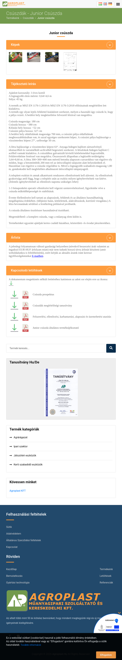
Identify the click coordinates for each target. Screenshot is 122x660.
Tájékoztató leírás (23, 84)
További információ (31, 644)
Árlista (15, 238)
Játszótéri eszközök (23, 455)
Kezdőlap (11, 569)
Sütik (9, 526)
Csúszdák (28, 18)
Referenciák (106, 582)
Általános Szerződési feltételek (23, 540)
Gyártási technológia (17, 582)
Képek (15, 45)
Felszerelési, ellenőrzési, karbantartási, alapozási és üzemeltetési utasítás (72, 316)
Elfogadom (106, 654)
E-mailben (37, 255)
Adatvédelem (13, 533)
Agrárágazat (18, 437)
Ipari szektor (19, 446)
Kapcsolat (11, 546)
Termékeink (12, 18)
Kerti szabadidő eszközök (26, 464)
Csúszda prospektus (43, 294)
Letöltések (106, 575)
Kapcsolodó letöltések (26, 270)
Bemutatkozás (14, 575)
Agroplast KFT (18, 490)
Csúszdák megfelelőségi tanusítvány (52, 305)
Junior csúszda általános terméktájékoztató (56, 327)
